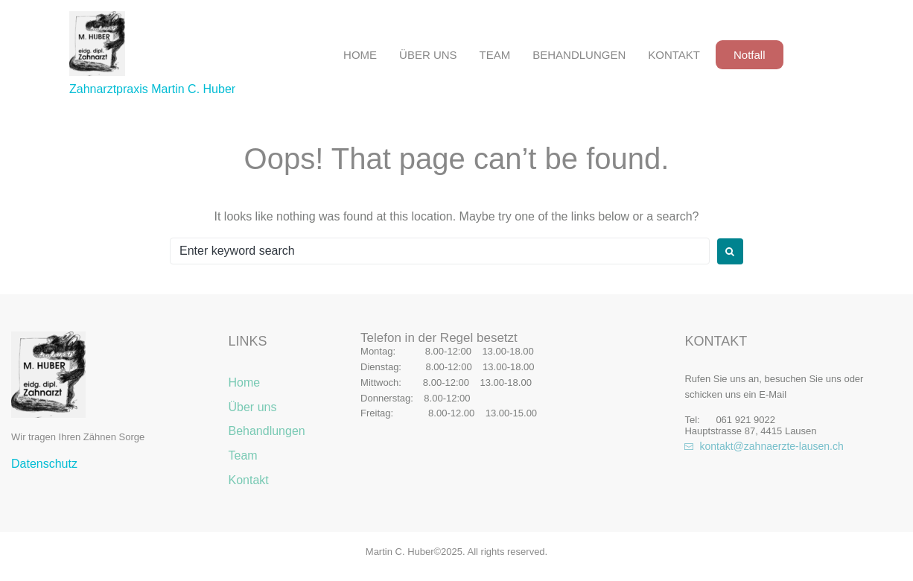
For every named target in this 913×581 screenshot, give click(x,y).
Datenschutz (44, 463)
